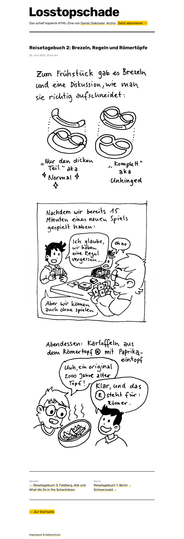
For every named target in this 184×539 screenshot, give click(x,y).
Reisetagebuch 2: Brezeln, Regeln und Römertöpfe (88, 48)
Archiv (111, 23)
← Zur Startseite (42, 512)
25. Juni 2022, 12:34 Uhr (43, 55)
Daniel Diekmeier (93, 23)
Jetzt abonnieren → (132, 23)
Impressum (35, 534)
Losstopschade (74, 11)
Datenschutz (52, 534)
